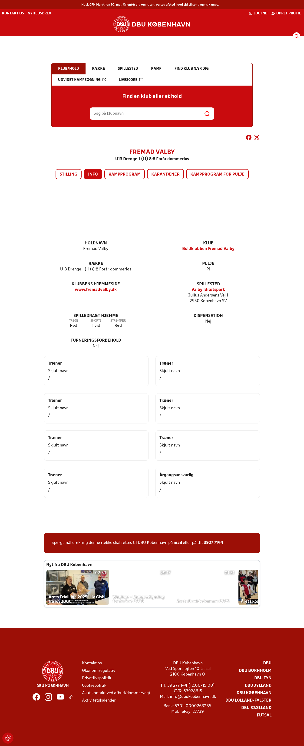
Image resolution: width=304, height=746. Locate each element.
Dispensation (208, 316)
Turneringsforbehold (96, 341)
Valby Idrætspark (208, 290)
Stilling (68, 175)
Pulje (208, 264)
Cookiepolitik (94, 686)
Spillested (208, 284)
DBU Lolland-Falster (248, 701)
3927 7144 (213, 543)
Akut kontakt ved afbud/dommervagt (116, 693)
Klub (208, 243)
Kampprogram (125, 175)
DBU (267, 663)
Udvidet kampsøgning (82, 80)
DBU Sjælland (256, 708)
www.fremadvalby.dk (96, 290)
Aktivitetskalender (99, 701)
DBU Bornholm (255, 671)
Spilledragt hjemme (95, 316)
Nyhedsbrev (39, 13)
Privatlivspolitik (96, 678)
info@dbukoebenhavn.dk (193, 697)
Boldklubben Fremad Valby (208, 249)
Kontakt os (13, 13)
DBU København (254, 693)
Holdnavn (96, 243)
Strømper (118, 320)
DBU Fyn (262, 678)
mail (178, 543)
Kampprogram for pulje (217, 175)
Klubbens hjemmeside (96, 284)
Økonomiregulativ (98, 671)
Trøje (73, 320)
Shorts (95, 320)
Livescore (130, 80)
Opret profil (286, 13)
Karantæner (165, 175)
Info (93, 175)
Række (96, 264)
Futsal (264, 715)
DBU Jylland (258, 686)
